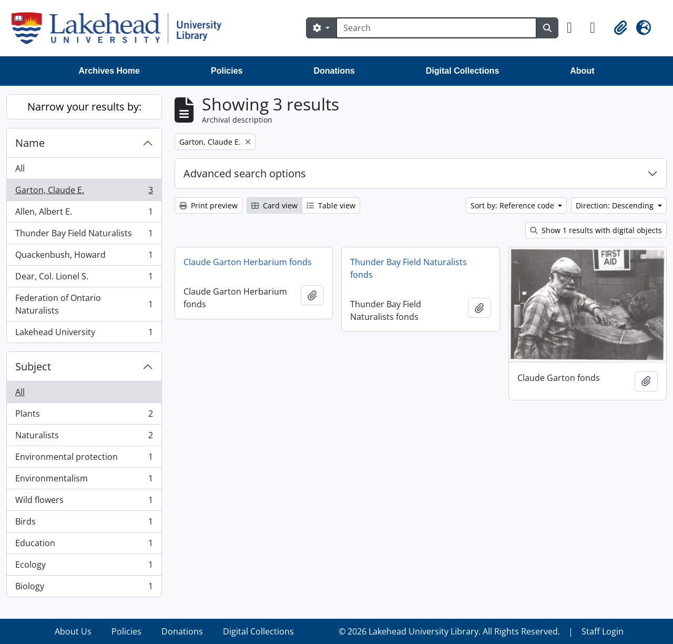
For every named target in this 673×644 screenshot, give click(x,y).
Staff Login (603, 631)
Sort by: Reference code (513, 205)
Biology (84, 588)
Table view (331, 205)
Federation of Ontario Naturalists (84, 304)
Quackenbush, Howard (84, 257)
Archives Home (109, 70)
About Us (73, 631)
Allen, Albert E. (84, 214)
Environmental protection (84, 459)
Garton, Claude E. (84, 192)
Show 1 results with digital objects (596, 230)
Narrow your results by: (84, 106)
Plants (84, 416)
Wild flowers (84, 502)
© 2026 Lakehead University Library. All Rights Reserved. (449, 631)
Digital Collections (462, 70)
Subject (33, 366)
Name (30, 143)
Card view (274, 205)
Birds (84, 523)
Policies (226, 70)
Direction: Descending (616, 205)
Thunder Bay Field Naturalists (84, 235)
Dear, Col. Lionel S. (84, 278)
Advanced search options (244, 173)
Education (84, 545)
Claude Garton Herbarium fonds (247, 262)
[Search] (436, 27)
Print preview (208, 205)
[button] (574, 27)
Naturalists (84, 437)
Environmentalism (84, 480)
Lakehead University (84, 334)
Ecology (84, 567)
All (20, 168)
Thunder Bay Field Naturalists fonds (408, 268)
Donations (333, 70)
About (582, 70)
